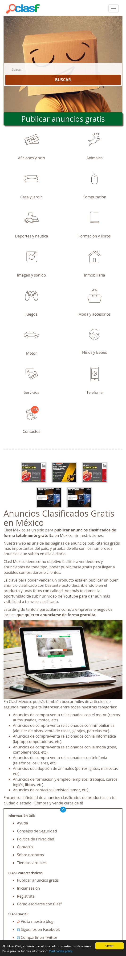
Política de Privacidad (35, 839)
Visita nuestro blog (35, 921)
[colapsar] (113, 8)
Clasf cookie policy (61, 951)
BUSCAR (63, 79)
